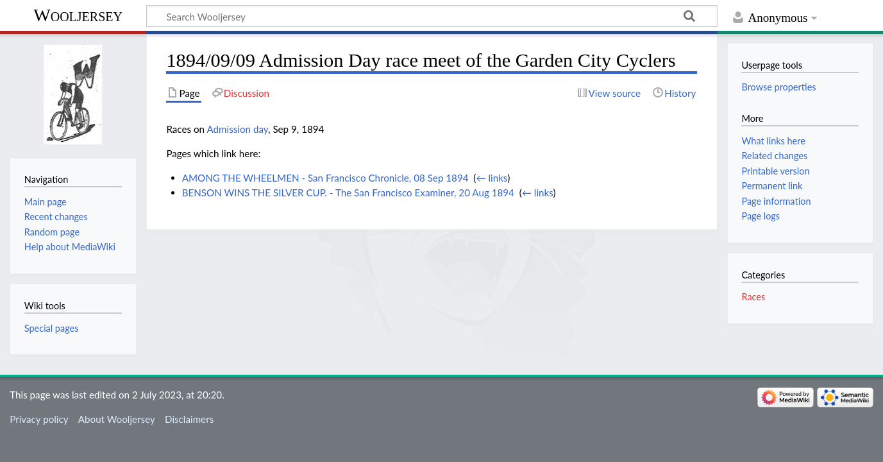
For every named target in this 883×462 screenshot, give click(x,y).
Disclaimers (189, 419)
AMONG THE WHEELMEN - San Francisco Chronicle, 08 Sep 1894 (325, 178)
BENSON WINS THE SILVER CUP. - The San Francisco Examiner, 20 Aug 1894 (348, 192)
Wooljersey (77, 15)
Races (753, 296)
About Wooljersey (116, 419)
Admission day (237, 129)
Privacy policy (39, 419)
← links (491, 178)
